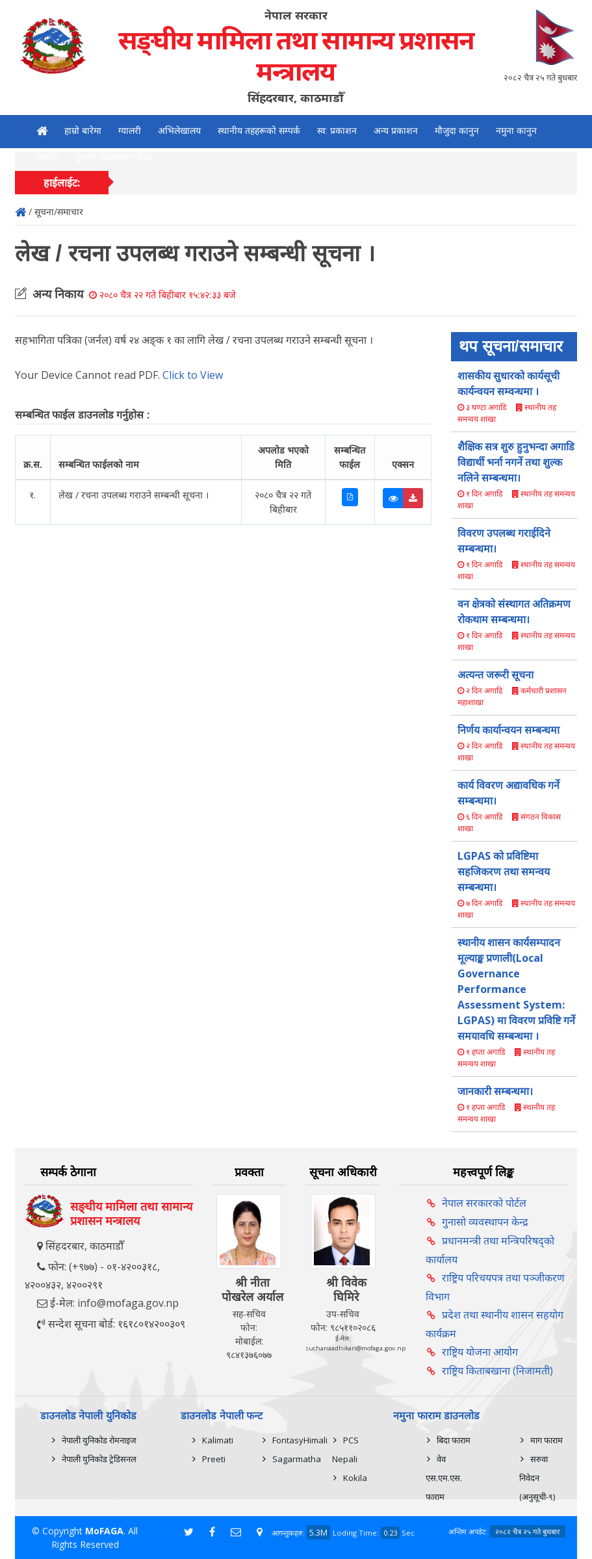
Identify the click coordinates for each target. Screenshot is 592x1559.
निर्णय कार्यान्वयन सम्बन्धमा (508, 730)
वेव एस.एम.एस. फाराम (444, 1477)
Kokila (355, 1478)
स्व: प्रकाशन (337, 130)
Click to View (192, 375)
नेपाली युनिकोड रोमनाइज (99, 1440)
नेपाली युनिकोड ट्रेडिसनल (99, 1459)
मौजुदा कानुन (457, 130)
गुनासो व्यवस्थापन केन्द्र (113, 157)
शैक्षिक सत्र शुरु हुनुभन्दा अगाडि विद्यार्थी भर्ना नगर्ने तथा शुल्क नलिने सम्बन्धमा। (515, 462)
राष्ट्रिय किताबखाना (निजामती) (497, 1370)
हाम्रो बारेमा (82, 130)
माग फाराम (546, 1440)
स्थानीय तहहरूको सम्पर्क (259, 130)
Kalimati (217, 1440)
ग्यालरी (129, 130)
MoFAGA (104, 1531)
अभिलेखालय (179, 130)
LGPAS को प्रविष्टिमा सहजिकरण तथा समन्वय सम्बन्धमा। (503, 871)
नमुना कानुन (516, 130)
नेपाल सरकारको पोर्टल (484, 1203)
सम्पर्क (47, 157)
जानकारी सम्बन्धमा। (495, 1091)
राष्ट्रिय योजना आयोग (480, 1352)
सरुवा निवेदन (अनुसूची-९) (537, 1477)
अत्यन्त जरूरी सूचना (495, 674)
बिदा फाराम (453, 1440)
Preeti (213, 1459)
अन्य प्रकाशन (396, 130)
